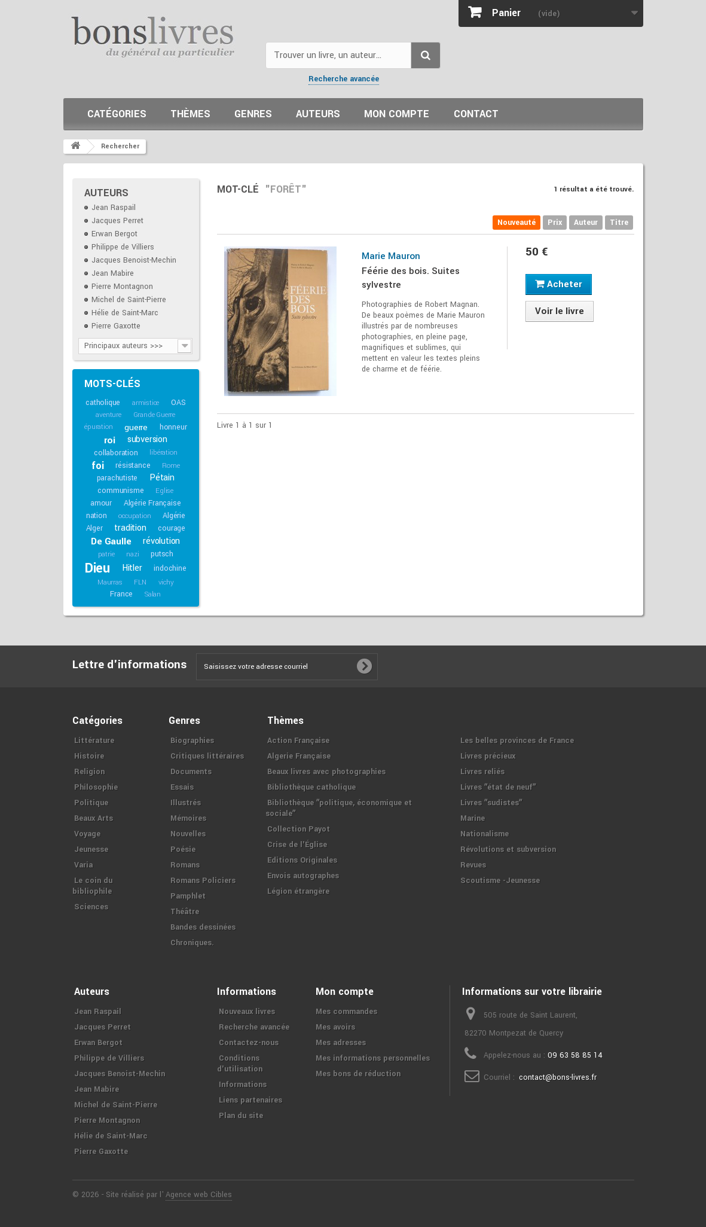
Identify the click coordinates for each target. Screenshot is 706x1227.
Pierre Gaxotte (115, 326)
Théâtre (184, 911)
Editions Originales (302, 860)
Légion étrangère (298, 891)
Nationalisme (484, 834)
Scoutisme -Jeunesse (500, 880)
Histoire (89, 756)
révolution (161, 541)
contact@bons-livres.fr (558, 1077)
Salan (153, 594)
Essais (182, 787)
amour (101, 503)
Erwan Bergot (114, 234)
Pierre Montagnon (122, 286)
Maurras (110, 582)
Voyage (87, 834)
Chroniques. (192, 942)
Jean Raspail (113, 207)
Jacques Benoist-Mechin (133, 260)
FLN (140, 582)
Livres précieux (487, 756)
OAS (178, 402)
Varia (83, 865)
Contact (476, 114)
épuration (98, 427)
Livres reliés (482, 771)
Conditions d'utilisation (239, 1063)
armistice (145, 403)
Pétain (162, 477)
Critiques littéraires (207, 756)
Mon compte (396, 114)
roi (109, 440)
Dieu (97, 568)
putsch (162, 554)
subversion (147, 439)
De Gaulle (111, 541)
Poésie (182, 849)
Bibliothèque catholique (311, 787)
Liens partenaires (250, 1100)
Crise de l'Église (297, 844)
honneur (173, 427)
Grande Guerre (154, 415)
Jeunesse (91, 849)
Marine (472, 818)
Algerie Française (299, 756)
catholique (102, 402)
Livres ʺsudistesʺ (491, 802)
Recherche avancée (343, 79)
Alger (94, 528)
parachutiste (117, 478)
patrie (106, 554)
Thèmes (190, 114)
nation (96, 515)
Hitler (132, 568)
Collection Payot (298, 829)
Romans (185, 865)
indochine (170, 568)
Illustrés (185, 802)
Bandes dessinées (203, 927)
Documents (191, 771)
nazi (132, 554)
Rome (170, 466)
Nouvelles (188, 834)
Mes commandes (346, 1011)
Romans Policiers (203, 880)
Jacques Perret (117, 220)
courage (171, 528)
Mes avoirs (335, 1027)
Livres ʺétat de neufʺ (498, 787)
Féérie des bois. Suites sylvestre (411, 277)
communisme (120, 490)
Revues (473, 865)
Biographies (192, 740)
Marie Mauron (391, 256)
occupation (134, 516)
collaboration (115, 452)
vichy (166, 582)
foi (97, 466)
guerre (136, 427)
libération (163, 452)
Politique (91, 802)
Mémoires (188, 818)
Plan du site (241, 1115)
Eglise (164, 491)
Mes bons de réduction (358, 1073)
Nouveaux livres (247, 1011)
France (121, 594)
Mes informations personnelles (373, 1058)
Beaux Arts (93, 818)
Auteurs (318, 114)
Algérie (174, 515)
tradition (130, 528)
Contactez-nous (249, 1042)
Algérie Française (152, 503)
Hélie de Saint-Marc (124, 312)
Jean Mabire (112, 273)
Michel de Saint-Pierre (128, 299)
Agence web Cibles (199, 1194)
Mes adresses (341, 1042)
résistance (132, 465)
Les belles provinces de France (517, 740)
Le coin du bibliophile (92, 886)
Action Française (298, 740)
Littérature (94, 740)
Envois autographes (303, 875)
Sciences (91, 907)
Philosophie (96, 787)
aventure (108, 415)
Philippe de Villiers (122, 247)
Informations (243, 1084)
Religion (89, 771)
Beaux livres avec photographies (326, 771)
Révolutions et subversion (508, 849)
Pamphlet (188, 896)
